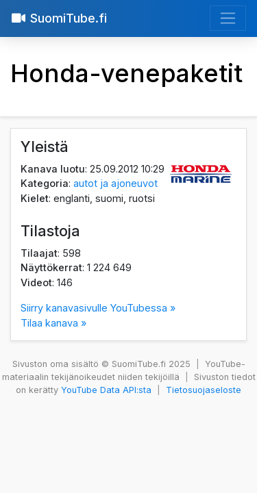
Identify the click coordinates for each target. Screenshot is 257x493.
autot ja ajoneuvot (115, 183)
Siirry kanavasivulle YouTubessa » (98, 308)
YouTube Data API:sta (106, 390)
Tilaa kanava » (53, 323)
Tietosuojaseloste (203, 390)
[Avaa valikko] (228, 18)
